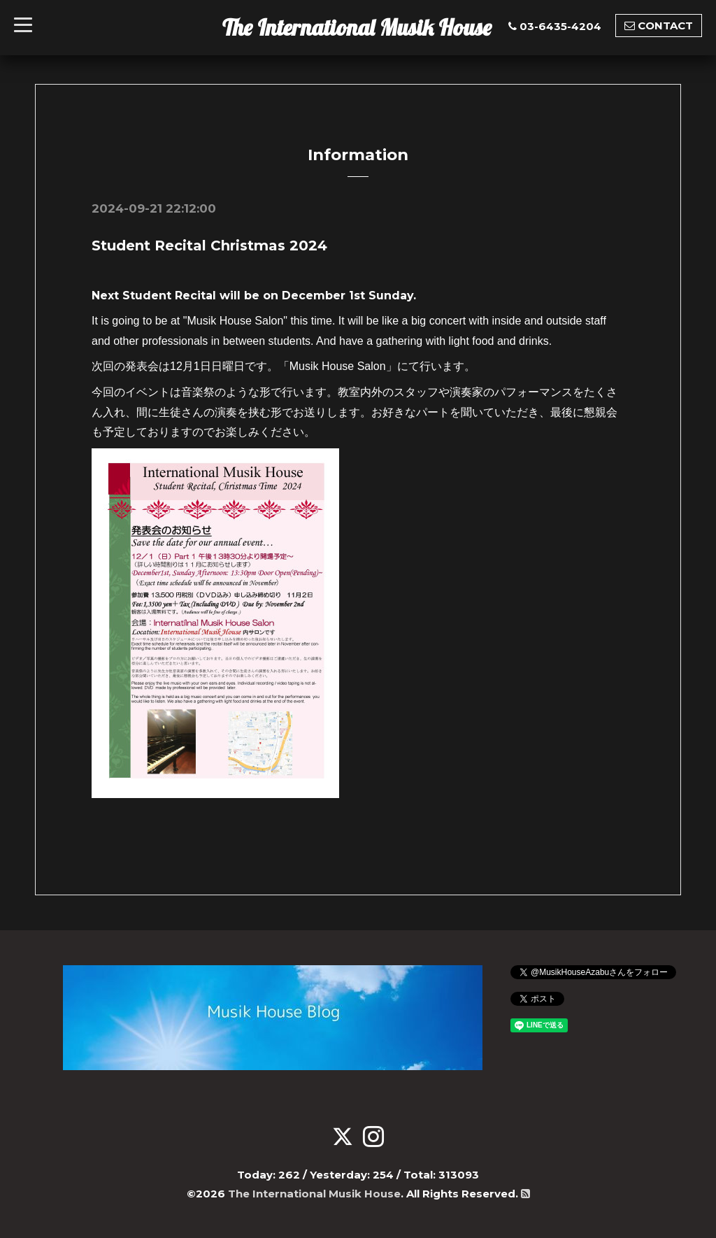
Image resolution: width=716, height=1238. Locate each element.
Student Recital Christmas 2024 (209, 245)
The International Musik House (357, 27)
